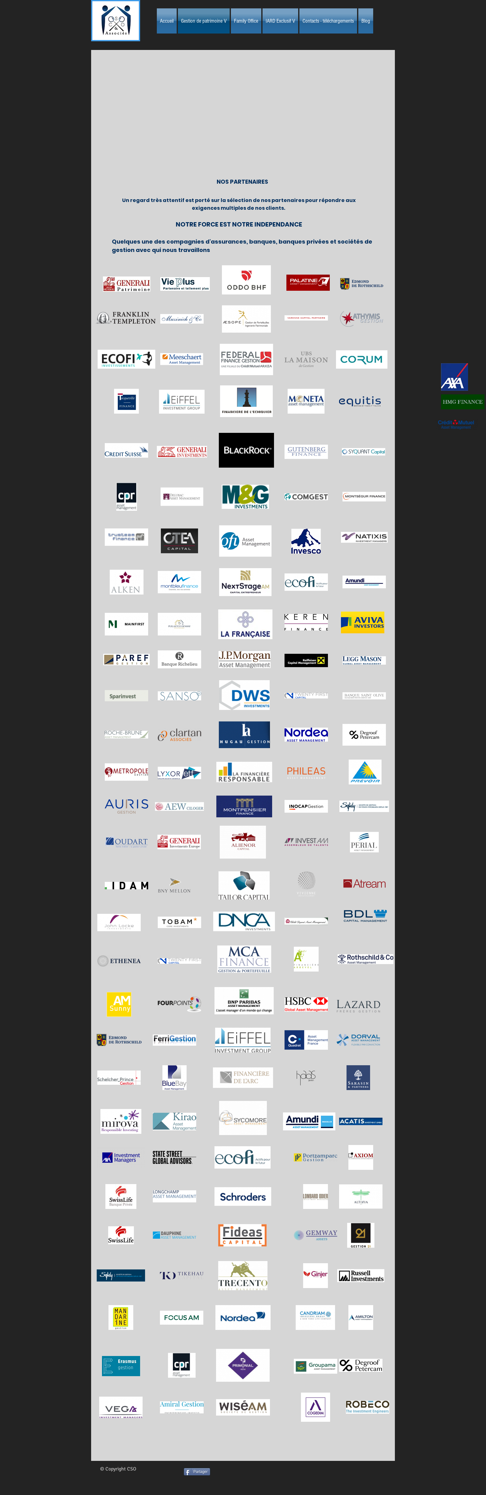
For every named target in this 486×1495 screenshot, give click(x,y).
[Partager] (197, 1471)
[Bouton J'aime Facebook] (256, 1477)
